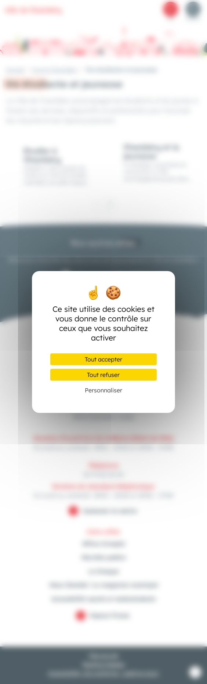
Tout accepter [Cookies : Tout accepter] (103, 359)
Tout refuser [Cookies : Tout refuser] (103, 374)
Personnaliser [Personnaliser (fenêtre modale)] (103, 390)
